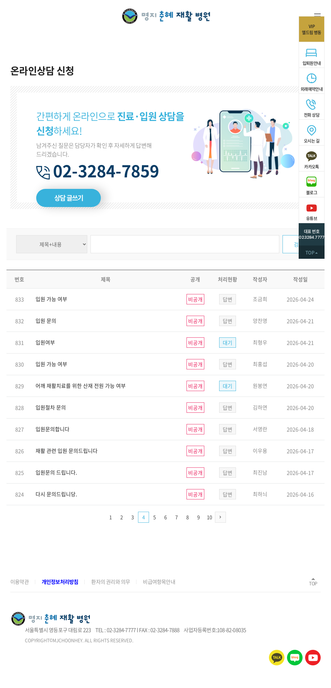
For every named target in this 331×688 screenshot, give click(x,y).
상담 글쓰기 (68, 197)
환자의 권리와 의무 (110, 581)
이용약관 (19, 581)
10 (209, 517)
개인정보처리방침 (60, 581)
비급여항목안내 (159, 581)
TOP (313, 581)
